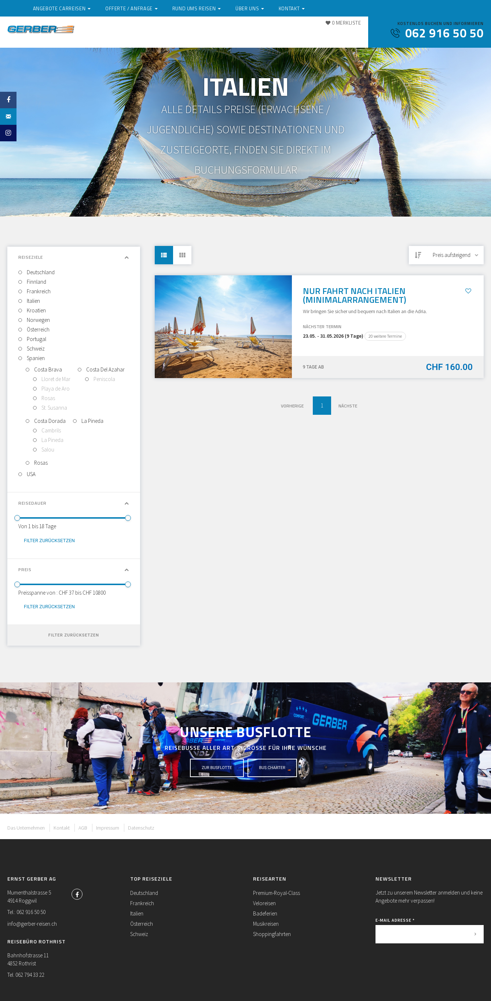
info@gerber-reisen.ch (32, 923)
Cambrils (50, 430)
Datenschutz (141, 827)
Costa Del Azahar (105, 369)
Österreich (38, 329)
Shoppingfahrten (272, 934)
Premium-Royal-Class (276, 892)
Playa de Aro (55, 388)
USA (31, 474)
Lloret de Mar (55, 379)
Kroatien (36, 310)
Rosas (47, 398)
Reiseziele (73, 257)
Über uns (308, 34)
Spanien (35, 358)
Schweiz (35, 348)
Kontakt (346, 34)
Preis (73, 569)
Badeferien (265, 913)
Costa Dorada (49, 420)
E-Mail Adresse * (395, 920)
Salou (47, 449)
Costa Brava (47, 369)
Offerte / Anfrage (198, 34)
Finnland (36, 281)
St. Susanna (53, 407)
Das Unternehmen (26, 827)
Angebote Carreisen (130, 34)
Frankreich (38, 291)
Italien (33, 300)
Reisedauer (73, 503)
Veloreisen (264, 903)
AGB (82, 827)
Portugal (36, 339)
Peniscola (103, 379)
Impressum (107, 827)
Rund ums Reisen (260, 34)
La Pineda (51, 439)
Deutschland (40, 272)
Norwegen (38, 319)
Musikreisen (266, 923)
